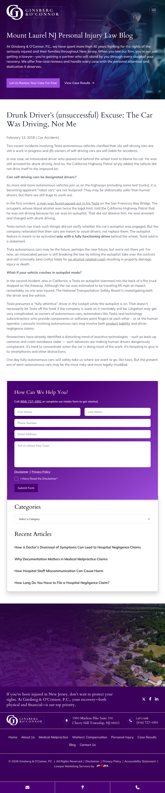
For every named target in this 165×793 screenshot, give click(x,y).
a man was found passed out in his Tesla (68, 203)
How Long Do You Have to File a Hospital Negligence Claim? (62, 583)
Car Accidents (48, 137)
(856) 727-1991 (31, 401)
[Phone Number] (82, 423)
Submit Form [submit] (26, 488)
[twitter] (144, 699)
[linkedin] (156, 699)
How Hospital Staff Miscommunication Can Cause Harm (59, 571)
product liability (118, 323)
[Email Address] (82, 434)
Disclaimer (21, 471)
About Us (28, 737)
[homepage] (25, 720)
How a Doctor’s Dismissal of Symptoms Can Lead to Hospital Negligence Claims (78, 547)
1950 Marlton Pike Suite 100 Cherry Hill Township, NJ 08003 (91, 720)
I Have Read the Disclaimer (39, 478)
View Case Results (79, 83)
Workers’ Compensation (89, 737)
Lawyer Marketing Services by (82, 766)
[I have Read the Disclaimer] (16, 479)
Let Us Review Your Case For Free (33, 83)
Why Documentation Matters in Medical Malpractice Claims (61, 559)
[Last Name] (118, 412)
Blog (72, 745)
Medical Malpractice (53, 737)
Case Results (147, 737)
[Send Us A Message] (27, 787)
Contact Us (88, 745)
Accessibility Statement (140, 761)
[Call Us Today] (137, 787)
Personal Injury (122, 737)
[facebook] (150, 699)
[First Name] (47, 412)
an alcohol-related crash (87, 259)
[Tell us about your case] (82, 454)
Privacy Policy (41, 471)
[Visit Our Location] (82, 787)
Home (12, 737)
